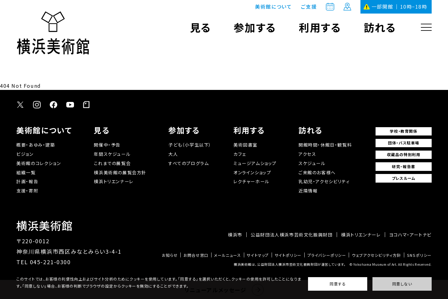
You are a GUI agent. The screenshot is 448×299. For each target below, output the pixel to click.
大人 (173, 154)
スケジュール (312, 163)
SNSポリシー (419, 255)
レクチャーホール (251, 181)
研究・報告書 (403, 166)
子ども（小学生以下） (190, 145)
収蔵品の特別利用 (404, 154)
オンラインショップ (252, 172)
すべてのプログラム (188, 163)
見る (200, 27)
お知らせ (170, 255)
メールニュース (227, 255)
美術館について (273, 6)
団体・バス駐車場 (403, 143)
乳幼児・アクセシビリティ (324, 181)
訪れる (380, 27)
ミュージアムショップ (255, 163)
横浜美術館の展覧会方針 (120, 172)
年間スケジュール (112, 154)
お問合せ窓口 (195, 255)
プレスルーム (404, 178)
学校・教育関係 (403, 131)
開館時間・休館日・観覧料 (325, 145)
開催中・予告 (107, 145)
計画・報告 (27, 181)
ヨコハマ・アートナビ (410, 234)
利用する (320, 27)
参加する (255, 27)
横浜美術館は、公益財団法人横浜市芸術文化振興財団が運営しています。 (290, 264)
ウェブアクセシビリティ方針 (376, 255)
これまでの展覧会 (112, 163)
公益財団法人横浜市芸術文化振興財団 (291, 234)
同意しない (402, 284)
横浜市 (235, 234)
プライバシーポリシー (326, 255)
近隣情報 (308, 191)
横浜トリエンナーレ (113, 181)
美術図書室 (245, 145)
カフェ (239, 154)
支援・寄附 (27, 191)
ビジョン (24, 154)
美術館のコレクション (38, 163)
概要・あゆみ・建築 (35, 145)
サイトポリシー (288, 255)
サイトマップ (258, 255)
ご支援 (309, 6)
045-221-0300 (50, 262)
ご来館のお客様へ (317, 172)
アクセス (307, 154)
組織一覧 (25, 172)
